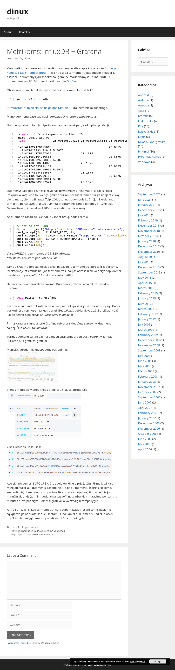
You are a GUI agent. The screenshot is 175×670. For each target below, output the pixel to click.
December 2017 (149, 246)
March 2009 (146, 330)
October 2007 (147, 392)
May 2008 (144, 366)
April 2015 (145, 283)
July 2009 (144, 324)
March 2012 (146, 309)
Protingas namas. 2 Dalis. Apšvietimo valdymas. (38, 530)
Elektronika (145, 121)
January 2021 (147, 205)
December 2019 (149, 210)
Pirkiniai (143, 151)
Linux (14, 527)
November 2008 (149, 345)
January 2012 (147, 319)
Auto (141, 111)
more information (137, 661)
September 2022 (149, 194)
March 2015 (146, 288)
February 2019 (148, 220)
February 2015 (148, 293)
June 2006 (145, 439)
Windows (144, 162)
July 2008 (144, 356)
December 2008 (149, 340)
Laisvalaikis (145, 131)
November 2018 (149, 231)
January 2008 (147, 382)
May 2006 (144, 444)
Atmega (143, 105)
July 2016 (144, 262)
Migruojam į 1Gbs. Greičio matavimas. (33, 534)
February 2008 (148, 376)
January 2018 (147, 241)
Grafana (72, 81)
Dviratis (143, 116)
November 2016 (149, 252)
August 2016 (146, 257)
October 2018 (147, 236)
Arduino (143, 100)
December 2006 (149, 423)
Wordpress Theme (17, 642)
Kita (140, 126)
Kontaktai (25, 32)
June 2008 (145, 361)
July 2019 (144, 215)
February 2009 (148, 335)
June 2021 (145, 199)
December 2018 (149, 225)
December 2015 (149, 267)
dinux (17, 11)
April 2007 (145, 408)
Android (143, 95)
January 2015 (147, 298)
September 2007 (149, 397)
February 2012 (148, 314)
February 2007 (148, 413)
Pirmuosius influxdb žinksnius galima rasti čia (38, 108)
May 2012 (144, 304)
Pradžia (7, 32)
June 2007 (145, 402)
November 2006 (149, 428)
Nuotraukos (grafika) (152, 142)
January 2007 (147, 418)
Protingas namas (28, 527)
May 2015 (144, 277)
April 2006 (145, 449)
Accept (157, 661)
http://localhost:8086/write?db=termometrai (82, 229)
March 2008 (146, 371)
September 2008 (149, 350)
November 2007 (149, 387)
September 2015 (149, 272)
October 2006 (147, 434)
